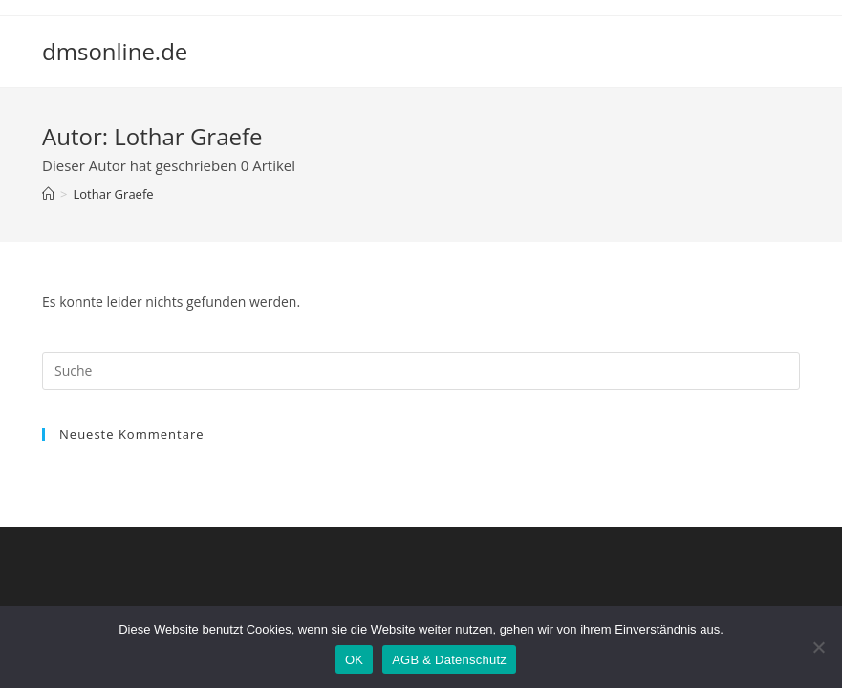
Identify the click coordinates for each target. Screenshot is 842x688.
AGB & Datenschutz (449, 660)
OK (354, 660)
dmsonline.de (114, 51)
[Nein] (818, 646)
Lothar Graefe (113, 194)
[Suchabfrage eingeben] (421, 371)
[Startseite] (48, 194)
